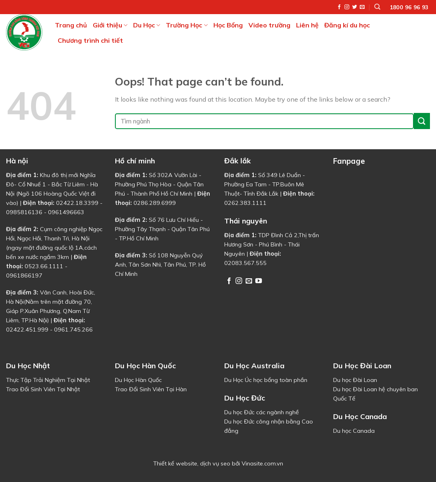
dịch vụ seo (215, 463)
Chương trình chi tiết (90, 40)
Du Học (146, 25)
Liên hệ (307, 25)
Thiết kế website (175, 463)
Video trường (269, 25)
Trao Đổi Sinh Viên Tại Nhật (43, 389)
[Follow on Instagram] (346, 7)
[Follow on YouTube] (258, 281)
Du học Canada (354, 430)
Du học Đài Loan (355, 380)
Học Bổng (228, 25)
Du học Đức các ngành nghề (261, 412)
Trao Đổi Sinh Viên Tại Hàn (151, 389)
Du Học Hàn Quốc (138, 380)
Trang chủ (71, 25)
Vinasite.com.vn (262, 463)
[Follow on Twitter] (354, 7)
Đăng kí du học (347, 25)
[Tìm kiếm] (377, 7)
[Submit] (422, 121)
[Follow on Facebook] (339, 7)
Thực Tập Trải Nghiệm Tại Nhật (48, 380)
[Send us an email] (362, 7)
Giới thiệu (110, 25)
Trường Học (186, 25)
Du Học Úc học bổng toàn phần (265, 380)
